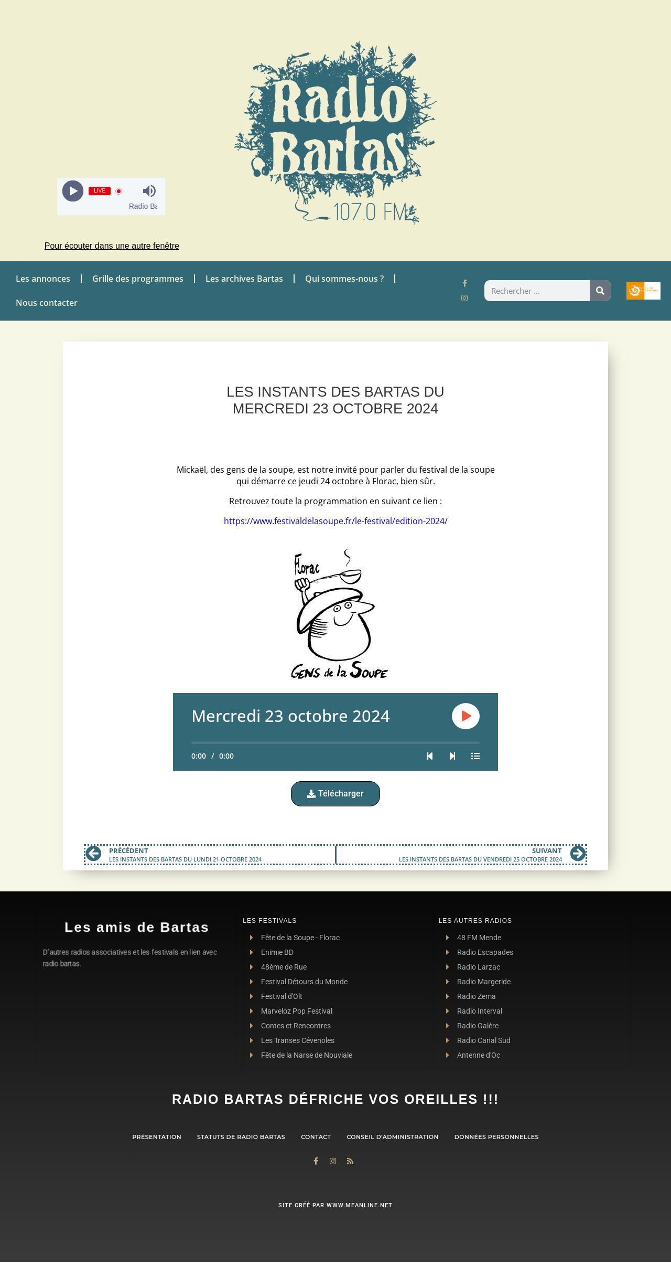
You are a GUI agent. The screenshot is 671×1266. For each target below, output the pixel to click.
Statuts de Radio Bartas (241, 1137)
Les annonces (43, 278)
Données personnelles (496, 1137)
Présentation (156, 1137)
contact (316, 1137)
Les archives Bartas (244, 278)
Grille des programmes (137, 278)
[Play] (73, 191)
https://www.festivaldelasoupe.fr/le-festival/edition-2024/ (336, 521)
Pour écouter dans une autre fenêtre (112, 245)
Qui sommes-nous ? (344, 278)
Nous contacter (47, 302)
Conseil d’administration (392, 1137)
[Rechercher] (600, 290)
